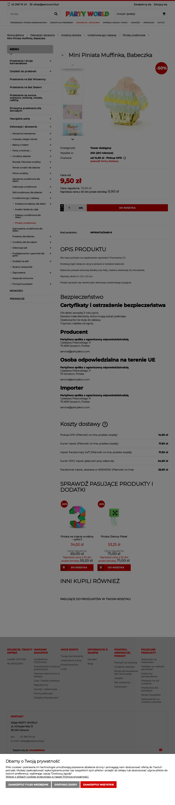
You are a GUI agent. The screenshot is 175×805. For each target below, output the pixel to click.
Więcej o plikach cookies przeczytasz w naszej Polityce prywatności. (47, 776)
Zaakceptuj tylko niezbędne (28, 784)
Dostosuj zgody (65, 784)
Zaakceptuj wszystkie (98, 784)
